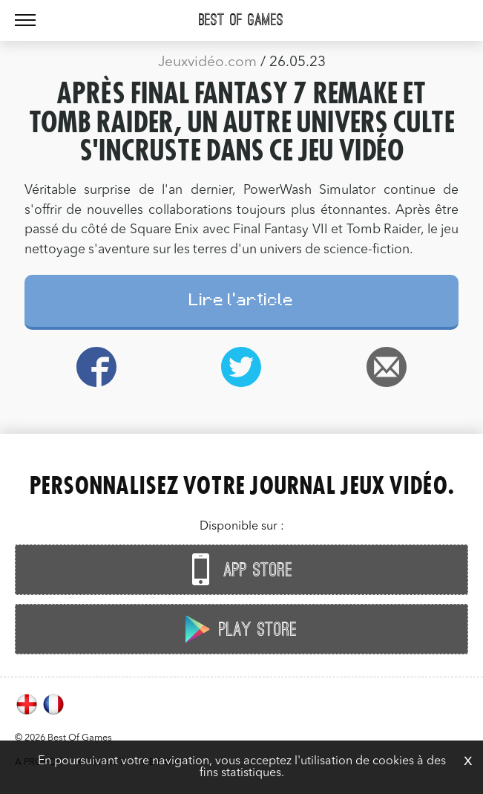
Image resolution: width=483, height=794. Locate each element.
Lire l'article (241, 301)
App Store (238, 569)
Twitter (241, 367)
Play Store (238, 628)
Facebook (96, 367)
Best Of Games (241, 20)
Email (386, 367)
